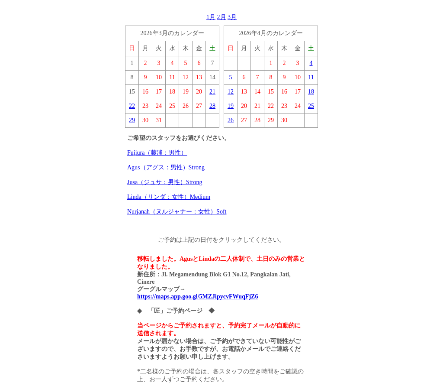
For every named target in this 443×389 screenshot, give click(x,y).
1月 (210, 17)
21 (212, 91)
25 (311, 106)
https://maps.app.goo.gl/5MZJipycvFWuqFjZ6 (197, 296)
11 (311, 77)
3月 (232, 17)
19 (231, 106)
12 (231, 91)
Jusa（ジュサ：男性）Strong (164, 182)
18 (311, 91)
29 (132, 120)
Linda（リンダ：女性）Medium (168, 197)
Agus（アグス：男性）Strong (166, 167)
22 (132, 106)
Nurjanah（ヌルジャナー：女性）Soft (176, 211)
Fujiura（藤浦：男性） (157, 152)
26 (231, 120)
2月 (221, 17)
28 (212, 106)
